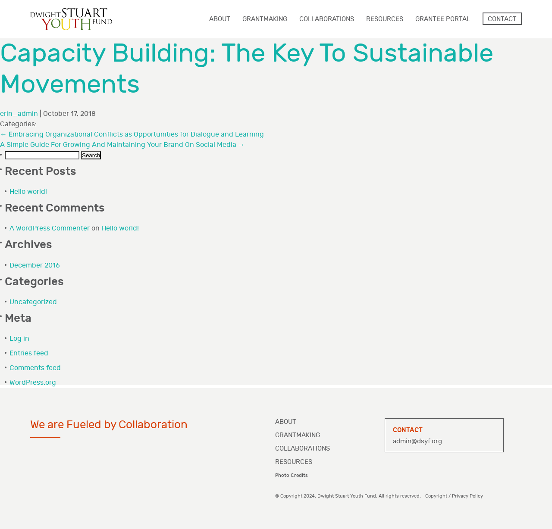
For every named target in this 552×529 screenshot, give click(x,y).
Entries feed (28, 353)
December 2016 (34, 265)
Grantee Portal (442, 19)
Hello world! (28, 192)
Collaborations (302, 448)
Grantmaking (297, 435)
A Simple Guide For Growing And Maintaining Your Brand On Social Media (122, 145)
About (285, 422)
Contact (502, 19)
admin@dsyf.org (417, 441)
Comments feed (35, 368)
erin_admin (19, 114)
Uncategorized (33, 302)
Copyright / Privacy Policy (454, 496)
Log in (19, 339)
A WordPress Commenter (49, 228)
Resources (293, 462)
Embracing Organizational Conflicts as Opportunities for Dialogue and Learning (132, 135)
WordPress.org (32, 383)
